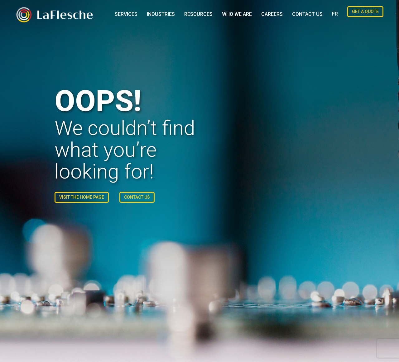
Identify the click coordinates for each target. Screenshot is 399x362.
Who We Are (237, 14)
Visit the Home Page (81, 197)
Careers (272, 14)
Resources (198, 14)
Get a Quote (365, 11)
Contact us (307, 14)
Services (126, 14)
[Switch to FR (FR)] (335, 14)
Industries (161, 14)
